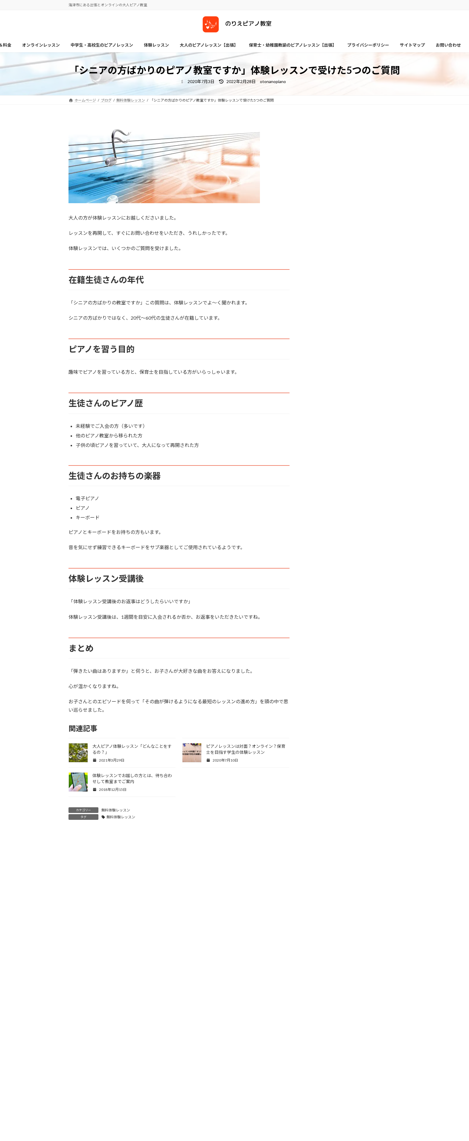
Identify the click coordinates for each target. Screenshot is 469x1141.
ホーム (160, 1089)
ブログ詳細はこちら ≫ (329, 232)
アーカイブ (80, 958)
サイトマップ (85, 1089)
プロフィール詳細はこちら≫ (335, 225)
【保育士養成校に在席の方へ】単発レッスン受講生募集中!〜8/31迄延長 (368, 360)
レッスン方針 (257, 1125)
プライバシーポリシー (125, 1089)
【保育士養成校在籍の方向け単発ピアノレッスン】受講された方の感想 (368, 292)
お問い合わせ (188, 1089)
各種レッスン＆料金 (266, 1135)
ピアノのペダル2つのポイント (365, 422)
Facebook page (149, 1130)
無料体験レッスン (115, 810)
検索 (346, 912)
